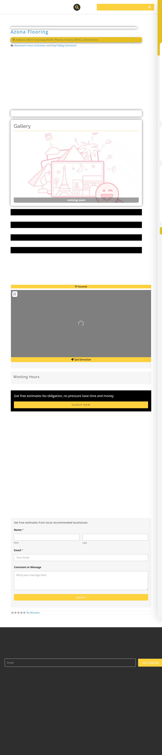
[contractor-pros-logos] (21, 5)
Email (18, 550)
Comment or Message (27, 567)
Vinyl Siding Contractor (64, 45)
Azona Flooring (29, 31)
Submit (81, 597)
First (16, 542)
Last (85, 542)
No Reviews (33, 612)
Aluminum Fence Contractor (30, 45)
